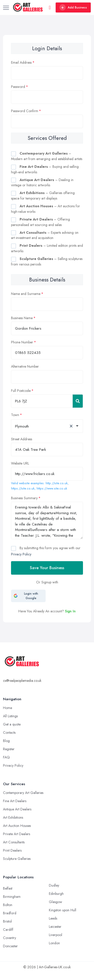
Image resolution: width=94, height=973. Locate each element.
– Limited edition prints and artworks (47, 248)
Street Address (21, 439)
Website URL (20, 463)
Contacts (9, 732)
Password (18, 86)
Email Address (21, 62)
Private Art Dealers (16, 833)
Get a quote (12, 724)
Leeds (53, 918)
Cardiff (8, 929)
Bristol (7, 921)
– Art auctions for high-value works (45, 209)
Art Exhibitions (13, 817)
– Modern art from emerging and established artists (46, 156)
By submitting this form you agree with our (45, 551)
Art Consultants (14, 842)
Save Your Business (47, 568)
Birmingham (12, 896)
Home (7, 707)
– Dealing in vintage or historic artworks (42, 182)
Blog (6, 740)
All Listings (10, 716)
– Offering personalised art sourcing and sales (40, 222)
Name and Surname (25, 293)
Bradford (9, 913)
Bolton (7, 904)
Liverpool (55, 934)
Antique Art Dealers (17, 809)
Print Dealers (12, 850)
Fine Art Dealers (14, 800)
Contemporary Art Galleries (23, 792)
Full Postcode (21, 390)
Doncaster (10, 946)
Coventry (9, 937)
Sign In (70, 611)
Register (9, 748)
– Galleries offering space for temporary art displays (43, 195)
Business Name (22, 317)
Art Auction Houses (17, 825)
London (54, 943)
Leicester (55, 926)
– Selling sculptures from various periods (46, 261)
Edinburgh (56, 893)
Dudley (54, 885)
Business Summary (24, 497)
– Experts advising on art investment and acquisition (44, 235)
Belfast (7, 888)
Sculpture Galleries (17, 858)
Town (15, 414)
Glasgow (55, 901)
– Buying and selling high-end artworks (45, 169)
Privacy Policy (21, 554)
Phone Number (22, 342)
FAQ (6, 757)
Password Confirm (24, 110)
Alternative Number (25, 366)
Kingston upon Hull (62, 910)
